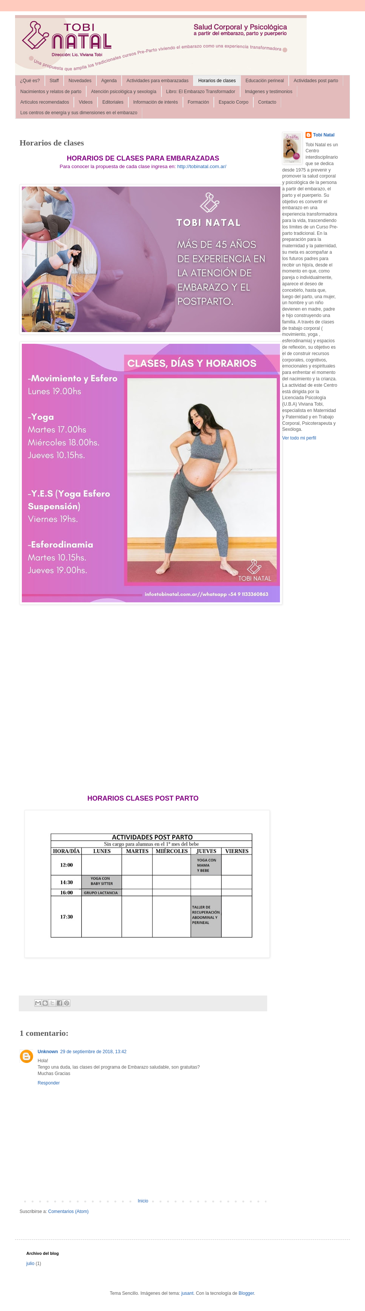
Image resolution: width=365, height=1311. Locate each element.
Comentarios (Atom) (68, 1211)
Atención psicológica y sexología (123, 91)
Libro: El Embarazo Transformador (200, 91)
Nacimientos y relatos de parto (50, 91)
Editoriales (112, 102)
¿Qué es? (30, 80)
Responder (49, 1083)
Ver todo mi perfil (299, 438)
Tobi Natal (324, 135)
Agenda (109, 80)
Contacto (267, 102)
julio (30, 1263)
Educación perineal (264, 80)
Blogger (246, 1293)
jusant (187, 1293)
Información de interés (155, 102)
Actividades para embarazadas (157, 80)
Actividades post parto (316, 80)
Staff (54, 80)
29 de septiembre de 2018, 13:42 (93, 1051)
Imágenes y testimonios (268, 91)
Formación (198, 102)
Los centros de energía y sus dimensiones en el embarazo (78, 112)
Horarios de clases (217, 80)
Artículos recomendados (44, 102)
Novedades (79, 80)
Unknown (48, 1051)
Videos (85, 102)
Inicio (143, 1201)
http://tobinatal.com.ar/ (201, 166)
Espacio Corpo (233, 102)
